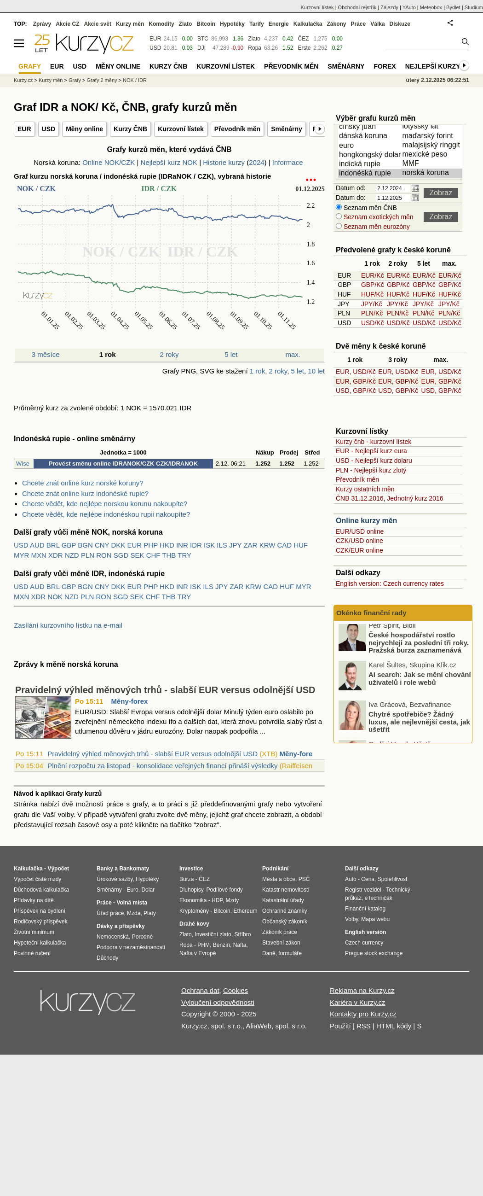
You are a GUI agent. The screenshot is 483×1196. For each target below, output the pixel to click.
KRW (267, 545)
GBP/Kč (372, 284)
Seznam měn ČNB (369, 207)
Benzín (221, 945)
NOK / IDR (135, 80)
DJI (201, 48)
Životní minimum (34, 932)
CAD (284, 545)
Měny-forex (129, 701)
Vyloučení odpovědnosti (217, 1002)
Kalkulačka (307, 24)
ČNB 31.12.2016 (360, 498)
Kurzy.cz (23, 80)
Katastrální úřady (283, 900)
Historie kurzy (224, 162)
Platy (150, 913)
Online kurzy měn (366, 521)
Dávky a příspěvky (121, 926)
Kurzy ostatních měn (365, 489)
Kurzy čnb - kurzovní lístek (373, 441)
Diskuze (400, 24)
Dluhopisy (191, 890)
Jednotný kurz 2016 (415, 498)
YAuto (409, 7)
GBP (69, 545)
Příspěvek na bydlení (39, 911)
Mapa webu (375, 919)
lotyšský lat (433, 126)
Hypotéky (232, 24)
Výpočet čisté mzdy (37, 879)
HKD (167, 545)
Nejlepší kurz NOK (169, 162)
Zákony (336, 24)
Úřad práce (110, 913)
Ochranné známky (284, 911)
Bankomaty (134, 868)
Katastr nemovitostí (286, 890)
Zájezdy (389, 7)
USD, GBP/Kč (356, 390)
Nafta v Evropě (197, 953)
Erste (304, 48)
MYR (21, 555)
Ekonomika (193, 900)
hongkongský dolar (370, 155)
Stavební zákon (281, 942)
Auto (350, 879)
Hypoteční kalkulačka (40, 942)
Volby (351, 919)
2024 (256, 162)
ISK (209, 545)
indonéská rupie (370, 173)
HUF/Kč (372, 294)
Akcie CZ (67, 24)
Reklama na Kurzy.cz (362, 990)
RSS (363, 1026)
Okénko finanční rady (371, 613)
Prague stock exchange (373, 953)
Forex (385, 66)
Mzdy (232, 900)
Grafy (75, 80)
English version (365, 932)
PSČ (304, 879)
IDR (196, 545)
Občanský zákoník (284, 921)
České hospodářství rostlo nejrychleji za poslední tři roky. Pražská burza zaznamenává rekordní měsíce (418, 650)
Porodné (142, 936)
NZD (72, 555)
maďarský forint (433, 136)
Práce (358, 24)
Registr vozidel (363, 890)
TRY (184, 555)
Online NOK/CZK (108, 162)
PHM (203, 945)
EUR (24, 129)
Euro (132, 890)
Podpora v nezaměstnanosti (131, 947)
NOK (55, 597)
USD (49, 129)
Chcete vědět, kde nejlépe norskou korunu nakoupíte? (104, 504)
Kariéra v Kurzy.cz (357, 1002)
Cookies (235, 990)
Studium (474, 7)
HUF (300, 545)
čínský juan (370, 127)
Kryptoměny (194, 911)
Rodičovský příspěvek (41, 921)
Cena (367, 879)
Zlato (254, 38)
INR (182, 545)
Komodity (161, 24)
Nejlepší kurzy (432, 66)
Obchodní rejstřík (357, 7)
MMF (433, 164)
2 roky (169, 354)
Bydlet (453, 7)
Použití (340, 1026)
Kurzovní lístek (181, 129)
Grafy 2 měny (101, 80)
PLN (87, 555)
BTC (202, 38)
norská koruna (433, 173)
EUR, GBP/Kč (356, 381)
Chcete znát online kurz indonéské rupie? (85, 493)
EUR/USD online (360, 531)
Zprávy (42, 24)
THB (169, 555)
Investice (191, 868)
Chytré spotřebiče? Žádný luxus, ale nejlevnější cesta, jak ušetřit (419, 725)
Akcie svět (97, 24)
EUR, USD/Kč (356, 371)
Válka (377, 24)
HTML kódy (393, 1026)
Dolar (148, 890)
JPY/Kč (371, 304)
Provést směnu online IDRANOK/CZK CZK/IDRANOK (123, 463)
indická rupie (370, 164)
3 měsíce (46, 354)
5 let (230, 354)
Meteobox (431, 7)
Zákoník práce (279, 932)
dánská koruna (370, 136)
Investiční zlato (213, 934)
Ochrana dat (200, 990)
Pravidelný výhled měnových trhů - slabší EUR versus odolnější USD (165, 690)
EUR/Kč (372, 275)
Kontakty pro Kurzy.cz (363, 1014)
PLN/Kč (372, 313)
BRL (53, 545)
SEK (137, 555)
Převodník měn (237, 129)
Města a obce (278, 879)
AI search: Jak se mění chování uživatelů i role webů (419, 682)
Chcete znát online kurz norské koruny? (82, 483)
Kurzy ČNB (130, 129)
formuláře (290, 953)
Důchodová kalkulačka (41, 890)
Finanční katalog (365, 908)
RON (103, 555)
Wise (22, 463)
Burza (186, 879)
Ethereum (245, 911)
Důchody (107, 958)
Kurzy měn (130, 24)
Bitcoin (205, 24)
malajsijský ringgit (433, 145)
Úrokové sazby (114, 879)
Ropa (254, 48)
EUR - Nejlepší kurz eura (371, 451)
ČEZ (303, 38)
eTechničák (378, 898)
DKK (118, 545)
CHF (153, 555)
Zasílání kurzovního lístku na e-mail (68, 625)
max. (293, 354)
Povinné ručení (32, 953)
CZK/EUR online (359, 550)
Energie (279, 24)
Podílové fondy (224, 890)
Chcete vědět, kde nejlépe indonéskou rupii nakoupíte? (106, 514)
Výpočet (58, 868)
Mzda (133, 913)
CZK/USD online (359, 540)
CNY (102, 545)
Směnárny (286, 129)
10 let (316, 371)
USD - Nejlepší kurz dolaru (374, 460)
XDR (55, 555)
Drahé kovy (194, 924)
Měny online (84, 129)
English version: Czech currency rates (390, 583)
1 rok (257, 371)
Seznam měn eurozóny (376, 226)
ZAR (250, 545)
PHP (151, 545)
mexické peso (433, 154)
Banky (105, 868)
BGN (85, 545)
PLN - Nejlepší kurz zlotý (371, 470)
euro (370, 146)
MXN (38, 555)
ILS (222, 545)
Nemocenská (113, 936)
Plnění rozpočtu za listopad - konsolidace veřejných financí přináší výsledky (162, 766)
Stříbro (242, 934)
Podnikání (275, 868)
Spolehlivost (393, 879)
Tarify (256, 24)
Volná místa (131, 902)
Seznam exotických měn (378, 217)
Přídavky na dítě (34, 900)
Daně (269, 953)
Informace (287, 162)
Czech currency (364, 942)
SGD (121, 555)
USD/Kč (372, 323)
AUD (37, 545)
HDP (217, 900)
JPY (235, 545)
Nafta (240, 945)
